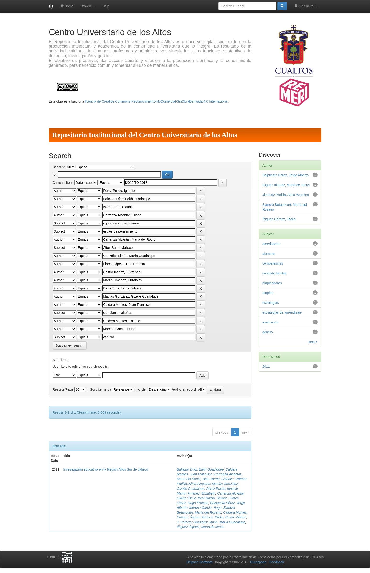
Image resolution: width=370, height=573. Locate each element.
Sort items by (100, 389)
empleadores (272, 283)
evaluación (270, 322)
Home (66, 6)
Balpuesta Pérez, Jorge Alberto (285, 175)
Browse (88, 6)
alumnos (268, 254)
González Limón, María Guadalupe (219, 522)
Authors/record (184, 389)
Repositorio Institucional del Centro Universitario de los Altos (144, 135)
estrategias (270, 303)
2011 (266, 366)
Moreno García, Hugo (205, 508)
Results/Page (63, 389)
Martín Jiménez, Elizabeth (196, 493)
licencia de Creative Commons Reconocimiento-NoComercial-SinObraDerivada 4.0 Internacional (156, 101)
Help (105, 6)
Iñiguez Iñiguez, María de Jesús (200, 527)
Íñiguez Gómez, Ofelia (206, 517)
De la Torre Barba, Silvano (208, 498)
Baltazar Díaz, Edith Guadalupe (200, 469)
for (55, 174)
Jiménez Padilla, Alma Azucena (285, 195)
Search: (59, 167)
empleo (267, 293)
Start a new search (70, 345)
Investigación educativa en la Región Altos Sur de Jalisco (105, 469)
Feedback (276, 562)
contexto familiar (274, 273)
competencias (272, 263)
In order (140, 389)
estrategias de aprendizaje (282, 312)
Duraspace (258, 562)
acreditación (271, 244)
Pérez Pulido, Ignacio (222, 488)
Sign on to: (306, 6)
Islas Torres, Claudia (217, 479)
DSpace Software (200, 562)
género (267, 332)
